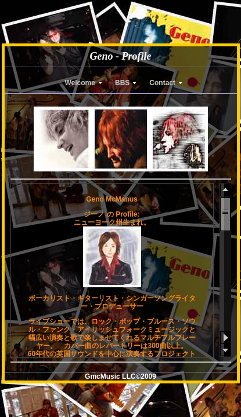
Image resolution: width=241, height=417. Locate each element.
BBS (122, 83)
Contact (162, 83)
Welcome (80, 83)
